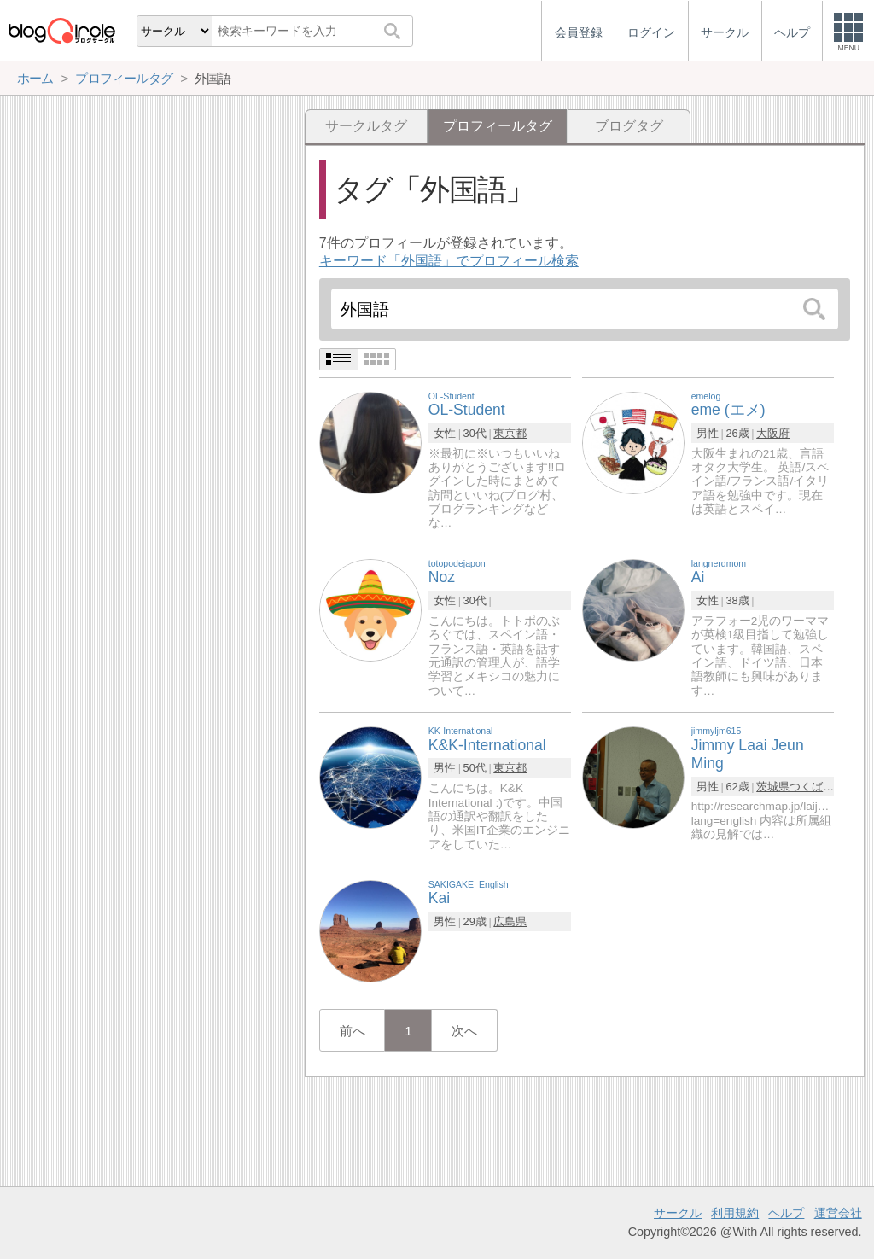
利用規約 (735, 1213)
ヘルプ (786, 1213)
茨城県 (773, 786)
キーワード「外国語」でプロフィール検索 (449, 261)
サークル (678, 1213)
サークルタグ (366, 126)
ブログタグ (629, 126)
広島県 (510, 921)
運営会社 (838, 1213)
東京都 (510, 433)
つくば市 (812, 786)
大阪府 (773, 433)
